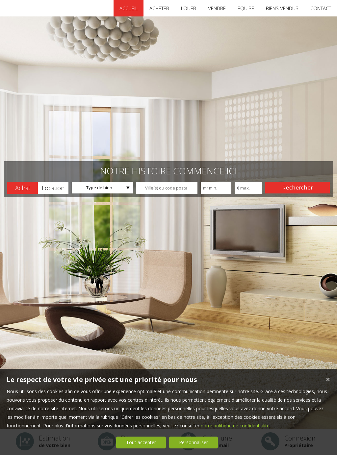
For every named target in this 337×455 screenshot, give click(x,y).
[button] (22, 188)
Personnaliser (193, 442)
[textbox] (166, 188)
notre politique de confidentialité (235, 425)
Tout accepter (141, 442)
